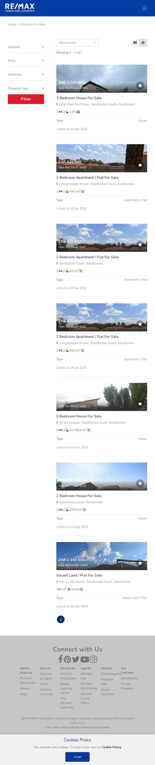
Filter (26, 99)
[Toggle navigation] (144, 8)
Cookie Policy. (112, 747)
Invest (44, 684)
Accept (77, 757)
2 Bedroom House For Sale (79, 509)
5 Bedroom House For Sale (79, 430)
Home (12, 24)
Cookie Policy (77, 723)
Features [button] (26, 75)
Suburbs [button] (26, 47)
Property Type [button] (26, 88)
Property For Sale (33, 24)
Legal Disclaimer (102, 718)
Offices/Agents (111, 674)
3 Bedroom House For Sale (79, 98)
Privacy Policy (123, 718)
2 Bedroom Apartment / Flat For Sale (87, 191)
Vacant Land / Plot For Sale (79, 589)
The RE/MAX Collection (67, 703)
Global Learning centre (66, 688)
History (25, 688)
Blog (23, 694)
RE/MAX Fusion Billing (86, 698)
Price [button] (26, 61)
